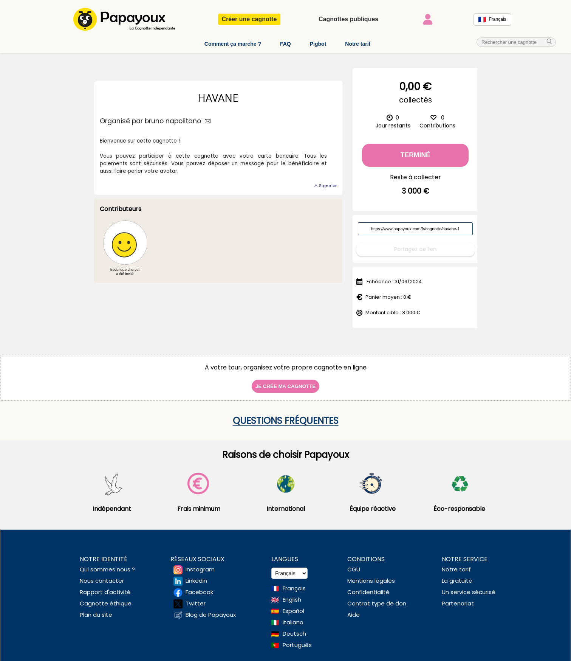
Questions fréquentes (286, 415)
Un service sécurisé (468, 587)
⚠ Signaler (325, 186)
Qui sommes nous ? (107, 564)
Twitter (196, 598)
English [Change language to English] (292, 594)
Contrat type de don (376, 598)
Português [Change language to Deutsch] (297, 640)
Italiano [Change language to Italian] (293, 617)
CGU (353, 564)
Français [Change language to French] (294, 583)
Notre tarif (357, 44)
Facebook (199, 587)
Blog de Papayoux (211, 609)
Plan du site (96, 609)
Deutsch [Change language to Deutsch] (294, 628)
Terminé (415, 155)
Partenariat (458, 598)
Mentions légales (371, 575)
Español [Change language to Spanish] (293, 606)
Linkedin (196, 575)
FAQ (285, 44)
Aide (353, 609)
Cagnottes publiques (348, 19)
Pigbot (318, 44)
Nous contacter (102, 575)
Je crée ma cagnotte (285, 381)
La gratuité (457, 575)
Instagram (200, 564)
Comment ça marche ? (232, 44)
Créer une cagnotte (249, 19)
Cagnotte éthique (106, 598)
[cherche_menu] (549, 42)
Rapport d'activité (105, 587)
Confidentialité (368, 587)
